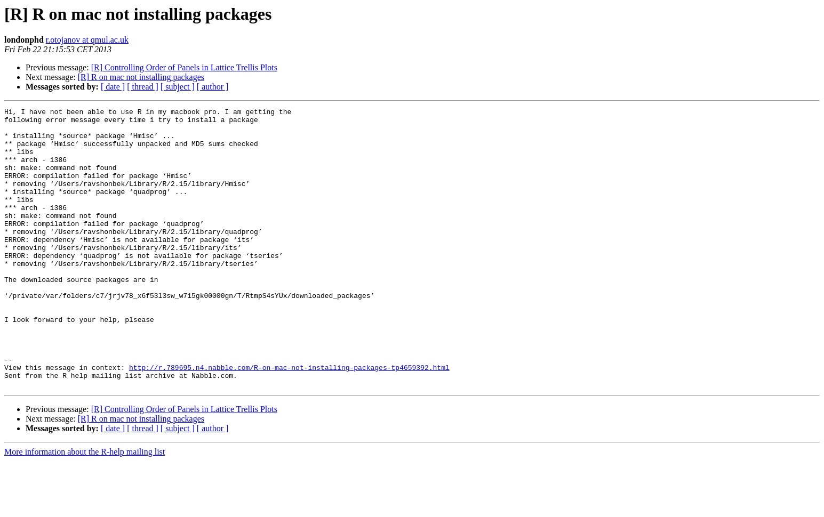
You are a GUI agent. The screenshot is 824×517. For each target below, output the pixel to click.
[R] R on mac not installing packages (141, 77)
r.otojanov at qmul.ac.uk (87, 39)
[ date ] (113, 86)
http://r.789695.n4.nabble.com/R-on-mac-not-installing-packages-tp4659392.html (289, 420)
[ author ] (213, 86)
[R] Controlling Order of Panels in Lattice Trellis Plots (184, 67)
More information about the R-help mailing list (84, 507)
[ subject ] (178, 86)
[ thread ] (142, 86)
